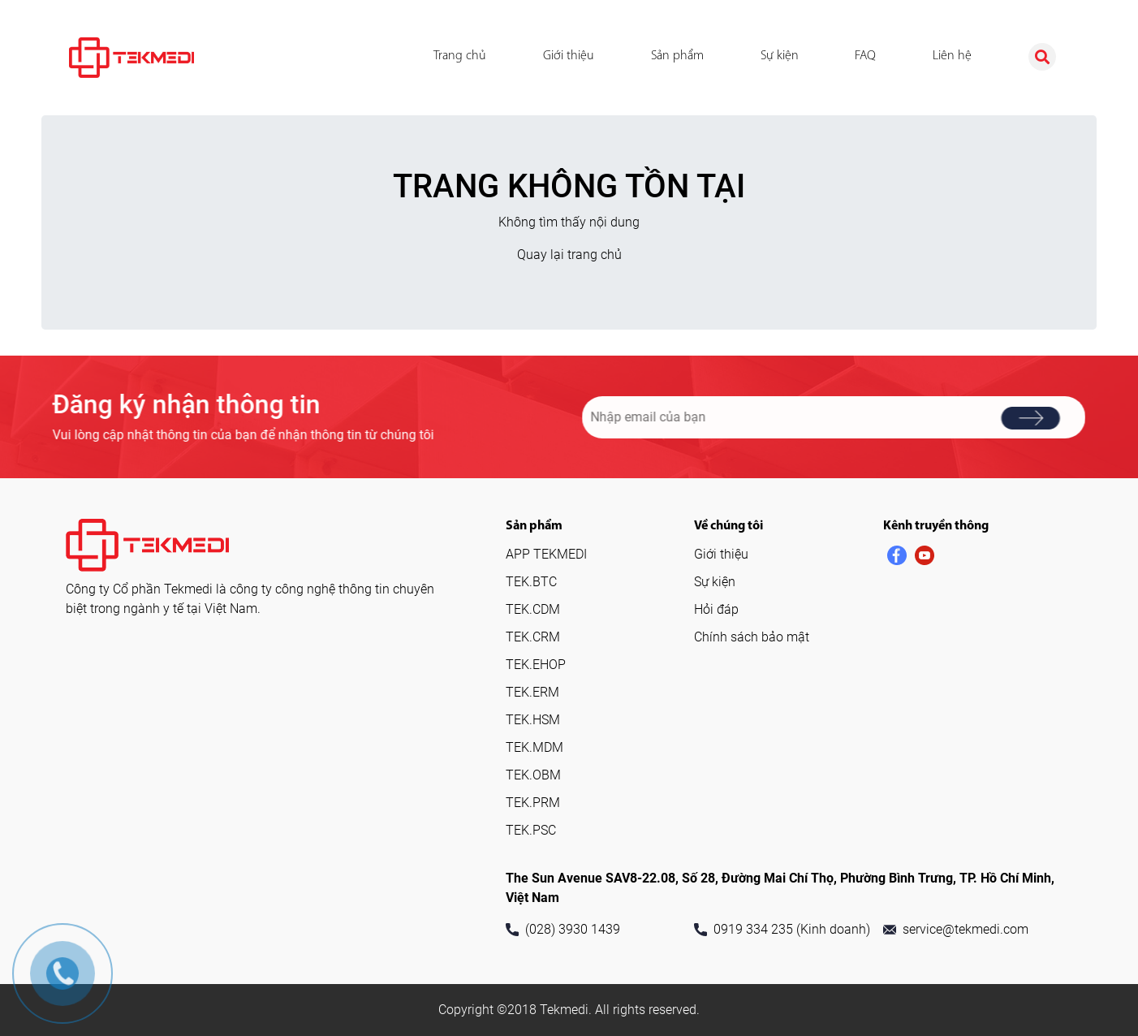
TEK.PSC (531, 830)
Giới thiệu (568, 56)
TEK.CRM (533, 637)
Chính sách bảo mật (751, 637)
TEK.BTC (531, 581)
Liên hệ (952, 56)
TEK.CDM (533, 609)
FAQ (865, 56)
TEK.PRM (533, 802)
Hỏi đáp (716, 609)
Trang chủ (459, 56)
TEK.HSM (533, 719)
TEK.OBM (533, 775)
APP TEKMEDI (546, 554)
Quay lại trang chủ (569, 254)
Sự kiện (780, 56)
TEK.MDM (534, 747)
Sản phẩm (677, 56)
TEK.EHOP (536, 664)
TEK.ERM (532, 692)
